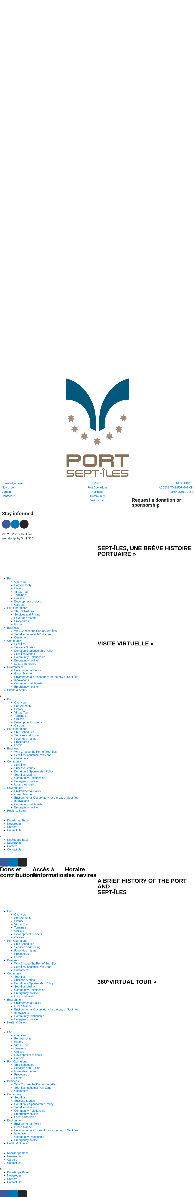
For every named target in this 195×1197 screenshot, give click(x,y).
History (18, 568)
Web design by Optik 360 (17, 519)
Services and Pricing (27, 594)
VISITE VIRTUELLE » (126, 624)
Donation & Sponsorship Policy (34, 630)
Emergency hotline (26, 640)
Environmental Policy (27, 650)
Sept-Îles (20, 624)
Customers (21, 617)
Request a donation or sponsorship (156, 482)
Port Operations (17, 588)
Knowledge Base (18, 800)
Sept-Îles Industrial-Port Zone (32, 614)
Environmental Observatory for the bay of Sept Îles (46, 657)
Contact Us (14, 810)
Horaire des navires (80, 853)
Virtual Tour (21, 571)
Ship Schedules (24, 591)
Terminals (20, 575)
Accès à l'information (49, 853)
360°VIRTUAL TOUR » (127, 962)
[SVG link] (49, 541)
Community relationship (29, 663)
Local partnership (25, 644)
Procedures (21, 601)
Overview (20, 562)
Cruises (19, 578)
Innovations (21, 660)
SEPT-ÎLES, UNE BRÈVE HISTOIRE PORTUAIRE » (145, 531)
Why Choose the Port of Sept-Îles (35, 611)
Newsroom (14, 804)
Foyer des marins (25, 598)
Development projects (28, 581)
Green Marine (23, 653)
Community (14, 621)
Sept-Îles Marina (24, 634)
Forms (18, 604)
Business (13, 607)
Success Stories (24, 627)
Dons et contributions (18, 853)
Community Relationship (29, 637)
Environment (15, 647)
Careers (19, 585)
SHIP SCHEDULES (82, 1185)
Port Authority (22, 565)
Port (9, 558)
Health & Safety (17, 670)
